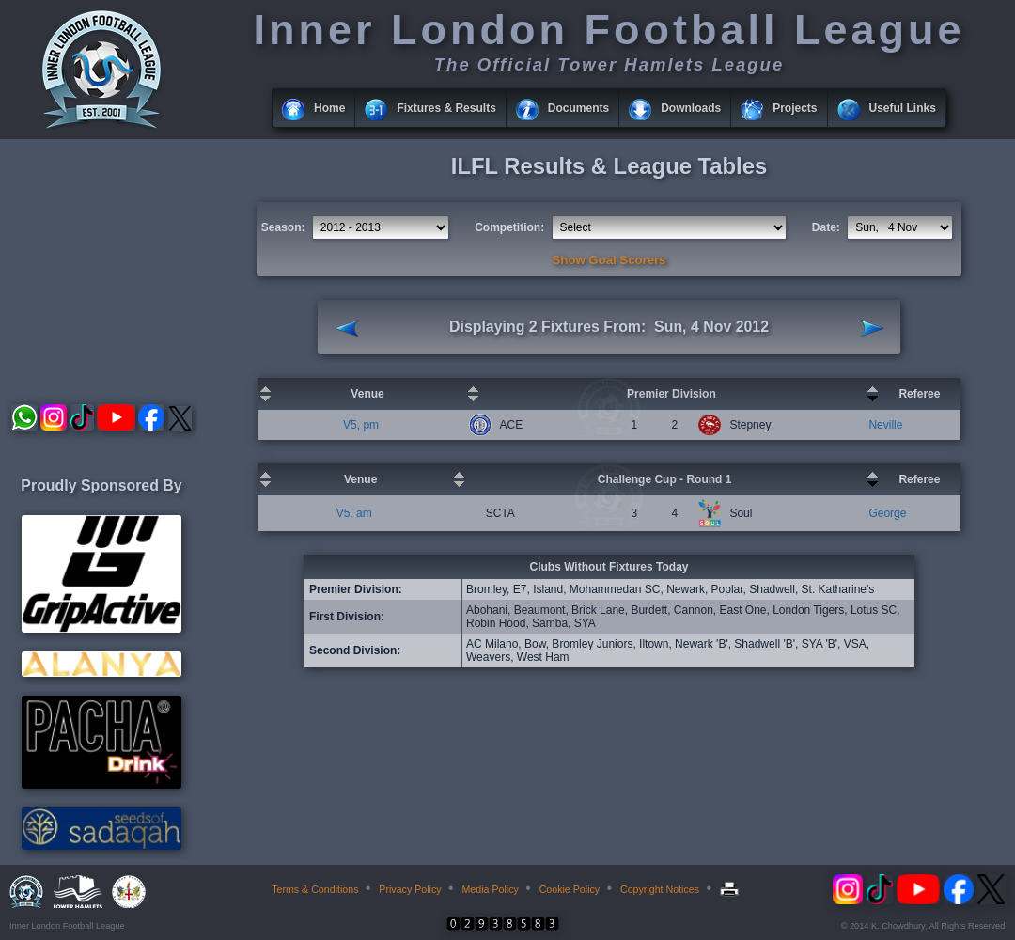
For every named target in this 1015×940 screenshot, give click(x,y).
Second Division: (354, 650)
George (887, 513)
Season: (283, 227)
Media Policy (489, 889)
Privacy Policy (410, 889)
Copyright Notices (659, 889)
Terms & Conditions (315, 889)
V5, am (354, 513)
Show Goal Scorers (609, 260)
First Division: (346, 616)
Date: (826, 227)
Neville (885, 424)
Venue (367, 393)
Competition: (509, 227)
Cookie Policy (570, 889)
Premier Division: (355, 589)
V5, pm (361, 424)
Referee (919, 393)
